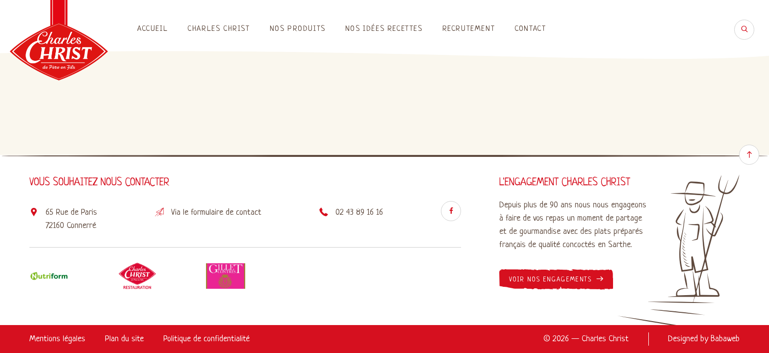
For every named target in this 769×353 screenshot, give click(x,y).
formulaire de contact (226, 212)
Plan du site (124, 339)
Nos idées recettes (384, 29)
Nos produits (298, 29)
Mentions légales (57, 339)
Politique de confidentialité (206, 339)
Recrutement (468, 29)
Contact (530, 29)
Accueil (152, 29)
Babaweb (725, 339)
